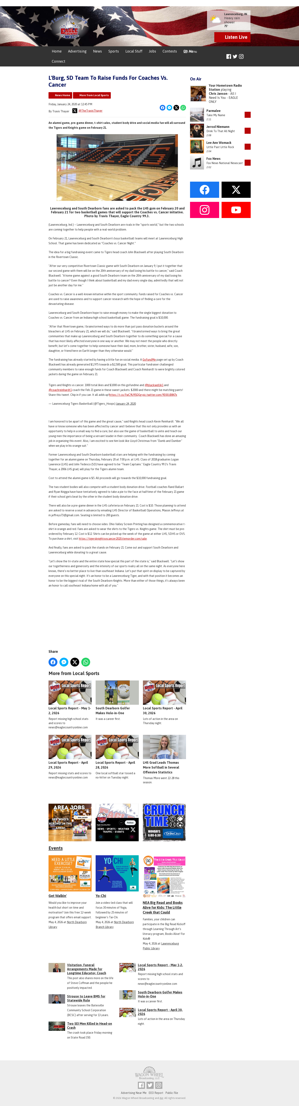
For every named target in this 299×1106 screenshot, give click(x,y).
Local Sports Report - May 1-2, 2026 (70, 697)
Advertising (77, 51)
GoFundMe (149, 359)
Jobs (152, 51)
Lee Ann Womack (218, 142)
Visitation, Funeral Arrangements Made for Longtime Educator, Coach (86, 969)
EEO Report (156, 1092)
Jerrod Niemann (217, 127)
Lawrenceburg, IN (235, 14)
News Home (62, 95)
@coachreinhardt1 (60, 390)
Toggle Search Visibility (248, 56)
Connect (58, 61)
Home (57, 51)
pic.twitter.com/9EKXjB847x (159, 394)
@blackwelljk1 (154, 385)
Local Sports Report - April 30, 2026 (164, 697)
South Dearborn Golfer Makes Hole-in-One (117, 697)
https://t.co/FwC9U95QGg (125, 394)
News (97, 51)
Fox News (213, 158)
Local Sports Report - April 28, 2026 (117, 752)
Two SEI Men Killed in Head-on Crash (89, 1025)
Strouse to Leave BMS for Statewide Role (86, 998)
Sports (113, 51)
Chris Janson (218, 93)
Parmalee (213, 111)
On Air (188, 51)
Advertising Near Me (134, 1092)
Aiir (161, 1098)
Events (56, 848)
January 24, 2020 (126, 403)
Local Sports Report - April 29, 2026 (70, 752)
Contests (170, 51)
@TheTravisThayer (87, 110)
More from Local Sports (94, 95)
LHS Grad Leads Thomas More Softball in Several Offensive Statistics (164, 754)
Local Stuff (133, 51)
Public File (171, 1092)
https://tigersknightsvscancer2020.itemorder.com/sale (113, 538)
